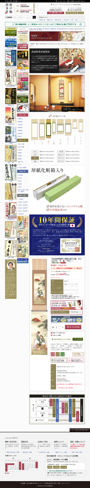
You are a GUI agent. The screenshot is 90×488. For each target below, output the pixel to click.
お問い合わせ (80, 1)
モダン (20, 164)
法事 (72, 20)
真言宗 (20, 181)
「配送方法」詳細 (27, 452)
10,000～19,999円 (22, 202)
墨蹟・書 (20, 161)
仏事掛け (20, 118)
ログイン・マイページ (59, 4)
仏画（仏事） (21, 144)
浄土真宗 (20, 175)
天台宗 (20, 187)
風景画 (20, 153)
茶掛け (20, 136)
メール (81, 12)
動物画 (20, 158)
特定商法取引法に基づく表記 (52, 483)
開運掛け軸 (50, 20)
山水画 (20, 150)
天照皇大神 (66, 20)
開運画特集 (53, 28)
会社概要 (71, 1)
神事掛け (20, 121)
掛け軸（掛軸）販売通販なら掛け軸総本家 (39, 28)
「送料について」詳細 (61, 452)
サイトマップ (65, 483)
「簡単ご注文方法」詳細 (12, 452)
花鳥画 (20, 155)
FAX (68, 12)
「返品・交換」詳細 (76, 452)
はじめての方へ (62, 1)
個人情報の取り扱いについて (35, 483)
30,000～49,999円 (22, 208)
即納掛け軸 (42, 20)
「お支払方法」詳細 (43, 452)
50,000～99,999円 (22, 211)
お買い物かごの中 (57, 12)
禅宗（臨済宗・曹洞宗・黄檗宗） (23, 190)
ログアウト (69, 4)
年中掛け (20, 124)
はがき (74, 12)
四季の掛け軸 (57, 20)
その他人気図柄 (22, 167)
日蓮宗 (20, 184)
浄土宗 (20, 178)
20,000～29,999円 (22, 205)
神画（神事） (21, 147)
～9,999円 (20, 199)
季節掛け (20, 127)
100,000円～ (21, 214)
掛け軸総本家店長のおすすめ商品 (65, 28)
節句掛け (20, 133)
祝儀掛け (20, 130)
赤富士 (76, 20)
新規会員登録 (77, 4)
